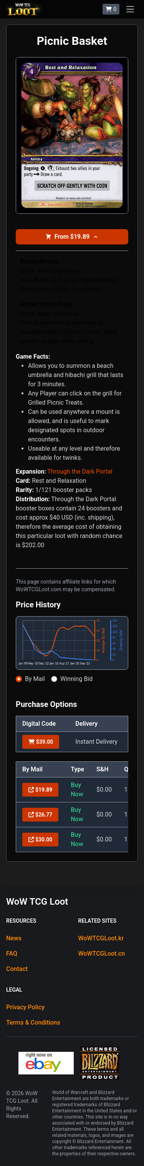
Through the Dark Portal (79, 471)
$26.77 (40, 815)
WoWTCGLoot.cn (101, 953)
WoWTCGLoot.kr (101, 938)
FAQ (11, 953)
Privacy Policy (25, 1007)
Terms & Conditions (33, 1022)
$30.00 (40, 839)
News (14, 938)
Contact (17, 968)
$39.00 (40, 742)
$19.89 (40, 790)
